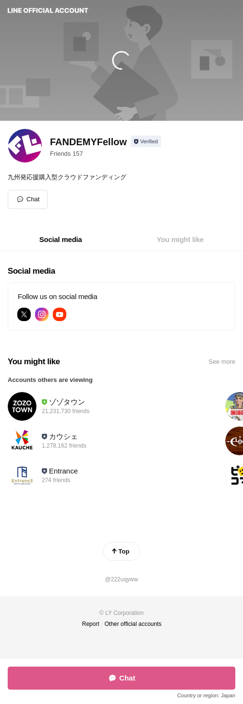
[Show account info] (146, 141)
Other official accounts (133, 624)
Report (90, 624)
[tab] (60, 239)
